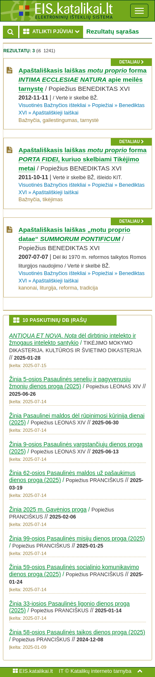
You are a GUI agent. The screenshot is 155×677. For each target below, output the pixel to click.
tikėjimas (53, 199)
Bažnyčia (29, 120)
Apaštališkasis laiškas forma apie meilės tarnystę (83, 79)
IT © (64, 671)
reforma (68, 288)
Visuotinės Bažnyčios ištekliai (52, 105)
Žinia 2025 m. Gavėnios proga (48, 509)
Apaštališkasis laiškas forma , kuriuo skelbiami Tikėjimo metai (83, 159)
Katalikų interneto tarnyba (100, 671)
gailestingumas (60, 120)
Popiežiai (102, 105)
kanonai (28, 288)
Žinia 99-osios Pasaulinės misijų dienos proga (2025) (77, 538)
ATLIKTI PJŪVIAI (53, 31)
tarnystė (89, 120)
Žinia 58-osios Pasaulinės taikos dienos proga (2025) (77, 632)
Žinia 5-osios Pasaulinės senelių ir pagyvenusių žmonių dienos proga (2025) (70, 383)
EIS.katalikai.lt (33, 671)
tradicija (89, 288)
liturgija (48, 288)
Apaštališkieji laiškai (55, 113)
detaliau (131, 62)
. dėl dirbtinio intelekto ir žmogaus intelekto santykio (72, 339)
